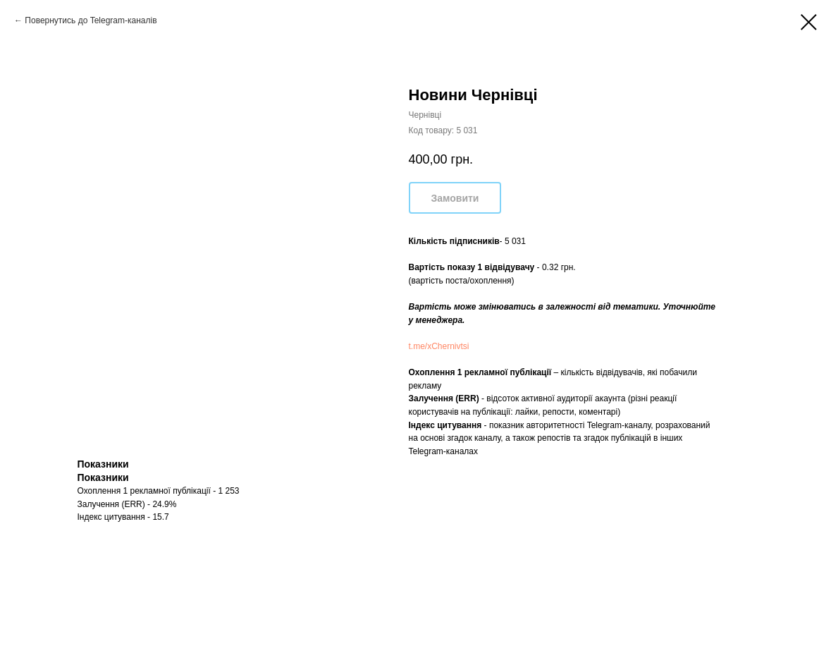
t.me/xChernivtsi (439, 346)
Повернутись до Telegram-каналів (90, 20)
